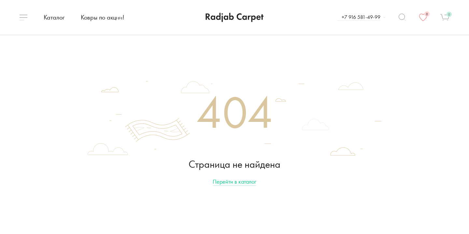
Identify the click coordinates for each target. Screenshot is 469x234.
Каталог (54, 17)
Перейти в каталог (234, 181)
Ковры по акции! (102, 17)
